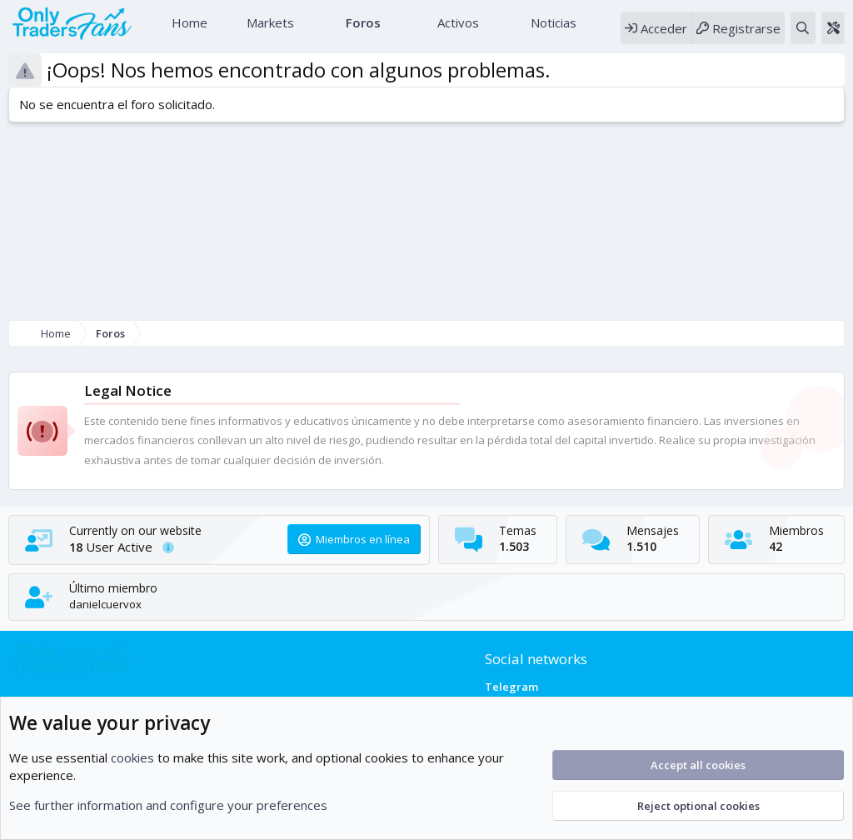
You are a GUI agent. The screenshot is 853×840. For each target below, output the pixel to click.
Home (187, 29)
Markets (268, 29)
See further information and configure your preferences (168, 805)
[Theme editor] (833, 34)
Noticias (551, 29)
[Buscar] (803, 34)
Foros (361, 29)
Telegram (511, 686)
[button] (306, 29)
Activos (456, 29)
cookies (132, 757)
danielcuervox (105, 604)
